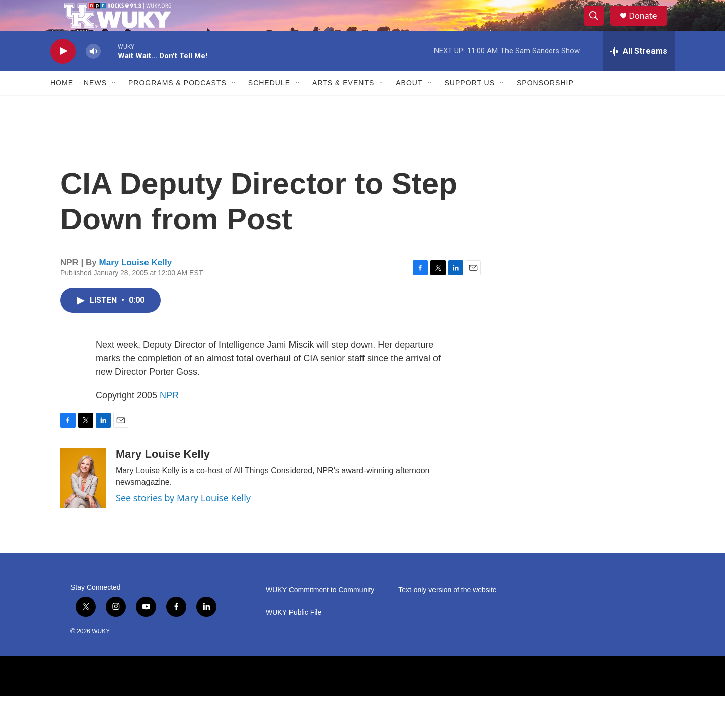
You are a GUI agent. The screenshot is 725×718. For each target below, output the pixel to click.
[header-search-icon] (598, 27)
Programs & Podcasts (177, 105)
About (409, 105)
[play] (63, 73)
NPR (169, 417)
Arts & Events (343, 105)
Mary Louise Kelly (135, 284)
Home (62, 105)
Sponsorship (545, 105)
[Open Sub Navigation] (114, 105)
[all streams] (639, 73)
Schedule (269, 105)
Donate (649, 26)
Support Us (470, 105)
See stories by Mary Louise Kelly (183, 519)
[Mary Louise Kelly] (83, 499)
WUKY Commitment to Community (320, 611)
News (95, 105)
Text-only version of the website (447, 611)
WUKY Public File (293, 634)
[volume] (93, 73)
